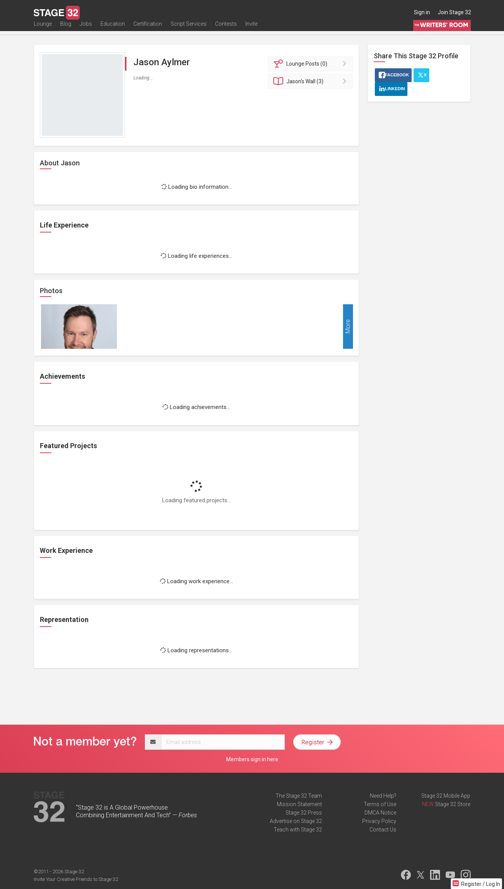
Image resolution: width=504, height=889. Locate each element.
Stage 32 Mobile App (445, 796)
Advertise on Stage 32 (296, 821)
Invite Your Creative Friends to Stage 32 (76, 879)
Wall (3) (311, 81)
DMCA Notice (380, 813)
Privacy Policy (379, 821)
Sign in (422, 12)
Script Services (189, 29)
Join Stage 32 (454, 12)
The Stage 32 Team (299, 796)
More (347, 327)
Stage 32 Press (304, 813)
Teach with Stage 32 (298, 829)
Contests (226, 29)
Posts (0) (311, 63)
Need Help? (383, 796)
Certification (147, 29)
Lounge (43, 29)
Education (112, 29)
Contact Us (382, 829)
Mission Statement (299, 804)
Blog (65, 29)
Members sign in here (252, 759)
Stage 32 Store (452, 804)
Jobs (86, 29)
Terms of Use (380, 804)
